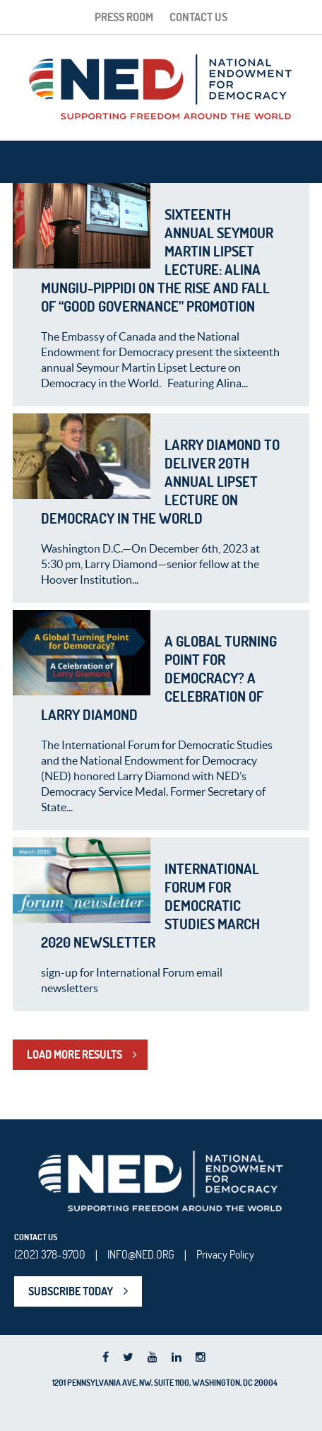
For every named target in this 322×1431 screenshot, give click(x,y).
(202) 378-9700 (49, 1254)
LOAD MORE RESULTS (74, 1054)
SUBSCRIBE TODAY (70, 1291)
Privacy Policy (225, 1254)
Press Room (124, 17)
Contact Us (198, 17)
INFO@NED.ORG (140, 1254)
